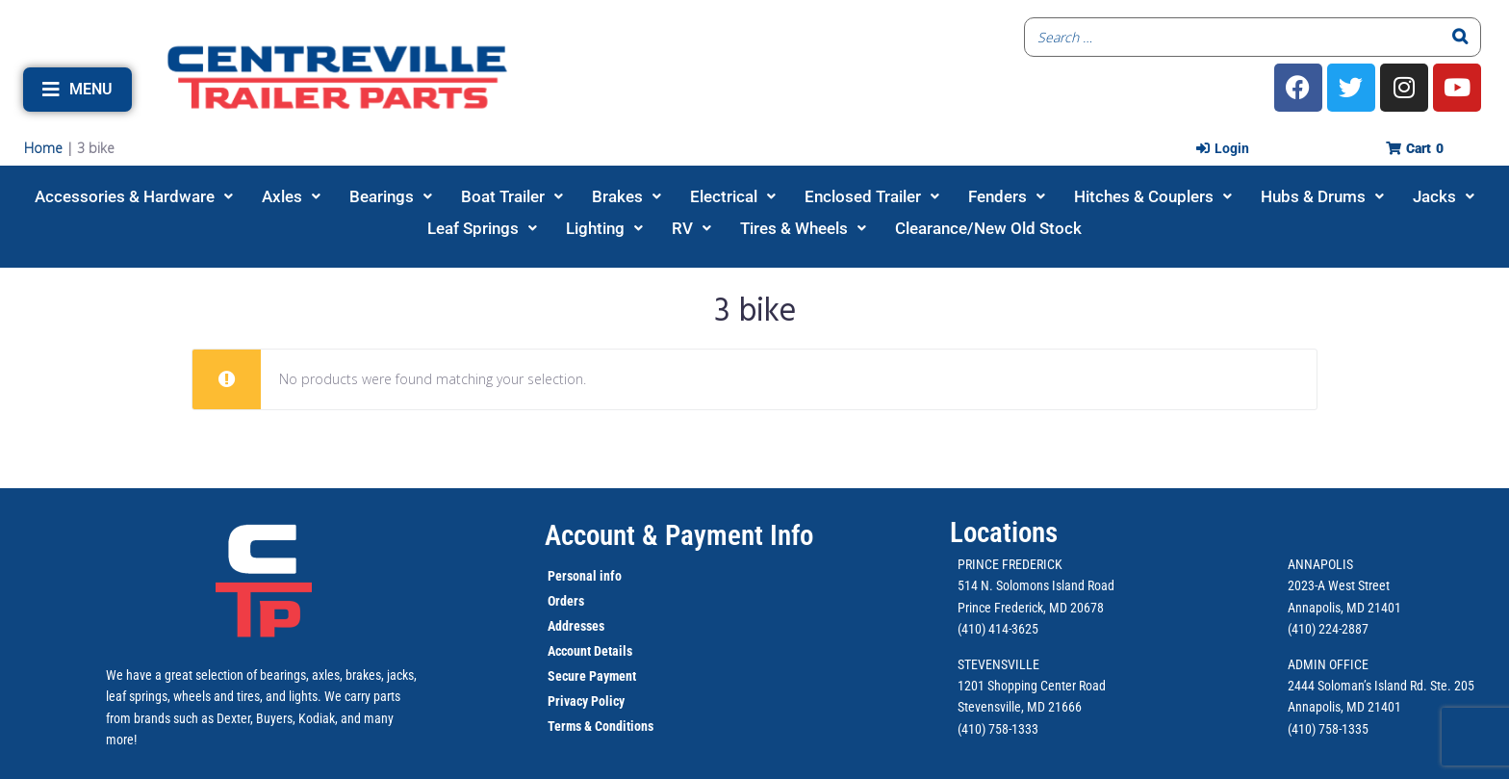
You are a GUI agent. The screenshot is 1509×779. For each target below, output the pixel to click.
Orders (566, 601)
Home (43, 148)
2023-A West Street (1339, 585)
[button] (77, 89)
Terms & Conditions (600, 726)
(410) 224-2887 (1328, 628)
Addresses (576, 626)
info (609, 576)
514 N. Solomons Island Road (1036, 585)
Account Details (590, 651)
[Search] (1461, 37)
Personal (572, 576)
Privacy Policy (586, 701)
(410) (1302, 729)
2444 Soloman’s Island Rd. (1357, 685)
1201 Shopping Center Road (1032, 685)
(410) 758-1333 (998, 729)
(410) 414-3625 (998, 628)
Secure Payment (592, 676)
